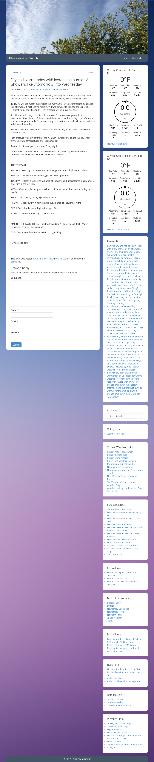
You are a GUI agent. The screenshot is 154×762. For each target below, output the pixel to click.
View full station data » (118, 143)
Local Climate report (117, 732)
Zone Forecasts (114, 554)
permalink (15, 261)
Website (15, 332)
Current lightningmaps (117, 726)
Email (14, 321)
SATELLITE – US (115, 699)
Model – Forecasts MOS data (121, 645)
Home (125, 58)
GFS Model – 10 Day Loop (120, 642)
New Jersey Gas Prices (118, 608)
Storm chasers (114, 741)
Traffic (110, 620)
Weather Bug (113, 485)
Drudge (110, 605)
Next (90, 72)
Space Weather (114, 617)
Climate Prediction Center (119, 509)
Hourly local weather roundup (121, 460)
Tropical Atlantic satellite (119, 705)
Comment (16, 277)
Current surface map (117, 454)
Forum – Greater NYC (117, 578)
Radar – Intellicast (115, 678)
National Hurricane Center (119, 524)
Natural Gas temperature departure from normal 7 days (124, 737)
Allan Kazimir (62, 89)
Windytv (111, 747)
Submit (16, 344)
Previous (17, 72)
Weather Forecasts (44, 258)
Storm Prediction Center (119, 542)
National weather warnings (120, 467)
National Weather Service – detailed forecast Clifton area (124, 529)
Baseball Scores (115, 602)
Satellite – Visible (115, 702)
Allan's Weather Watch (23, 58)
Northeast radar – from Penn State (124, 669)
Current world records (117, 457)
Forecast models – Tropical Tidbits (124, 639)
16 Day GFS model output (119, 723)
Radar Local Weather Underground (124, 681)
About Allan (137, 58)
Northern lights (114, 614)
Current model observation (120, 451)
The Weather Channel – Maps (121, 482)
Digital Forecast (114, 729)
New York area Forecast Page (121, 539)
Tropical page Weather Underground (125, 744)
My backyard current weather (121, 463)
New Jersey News (115, 611)
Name (15, 310)
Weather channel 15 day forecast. (123, 545)
